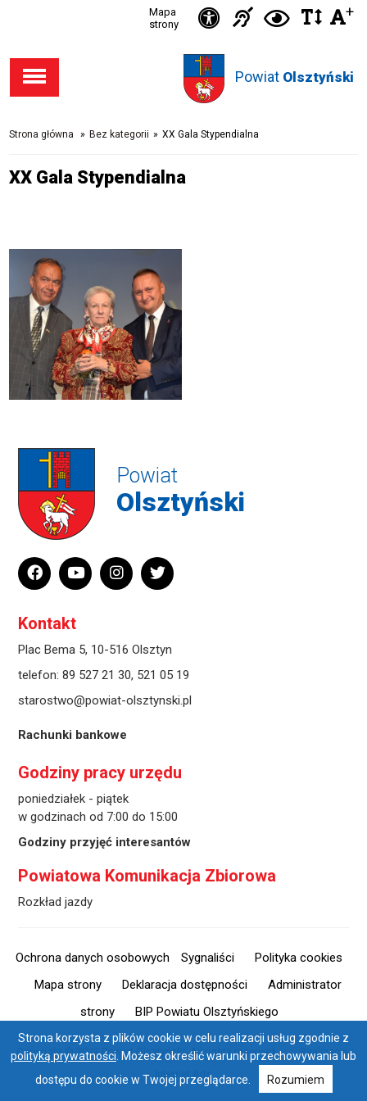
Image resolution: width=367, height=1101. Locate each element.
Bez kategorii (119, 134)
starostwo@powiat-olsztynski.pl (105, 700)
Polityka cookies (298, 957)
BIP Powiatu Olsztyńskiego (207, 1011)
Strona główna (41, 134)
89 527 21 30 (96, 675)
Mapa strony (164, 18)
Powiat (294, 76)
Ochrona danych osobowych (93, 957)
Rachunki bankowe (72, 734)
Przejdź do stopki (183, 0)
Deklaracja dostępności (184, 984)
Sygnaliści (207, 957)
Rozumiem (295, 1079)
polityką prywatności (63, 1055)
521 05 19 (163, 675)
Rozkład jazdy (55, 902)
